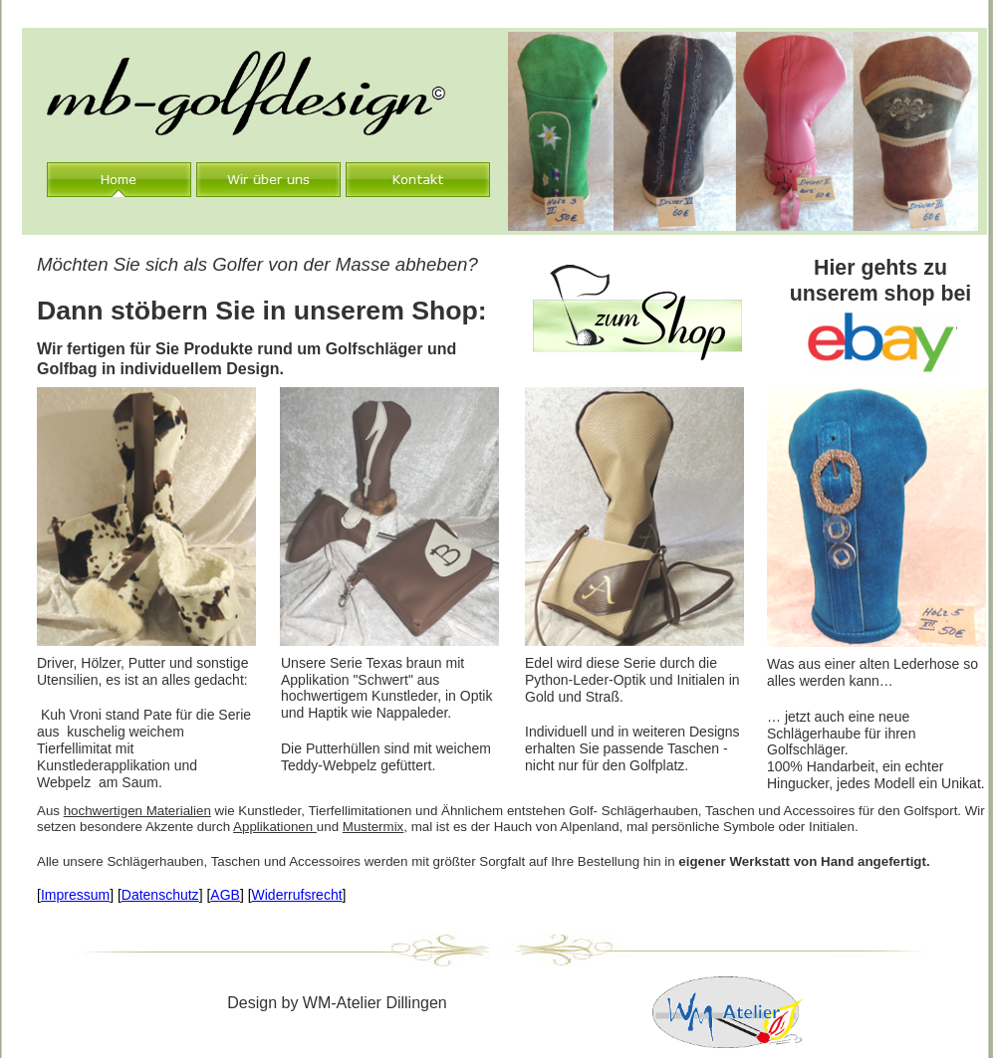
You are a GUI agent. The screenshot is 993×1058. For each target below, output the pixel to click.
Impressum (75, 895)
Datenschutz (160, 895)
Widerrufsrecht (297, 895)
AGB (225, 895)
